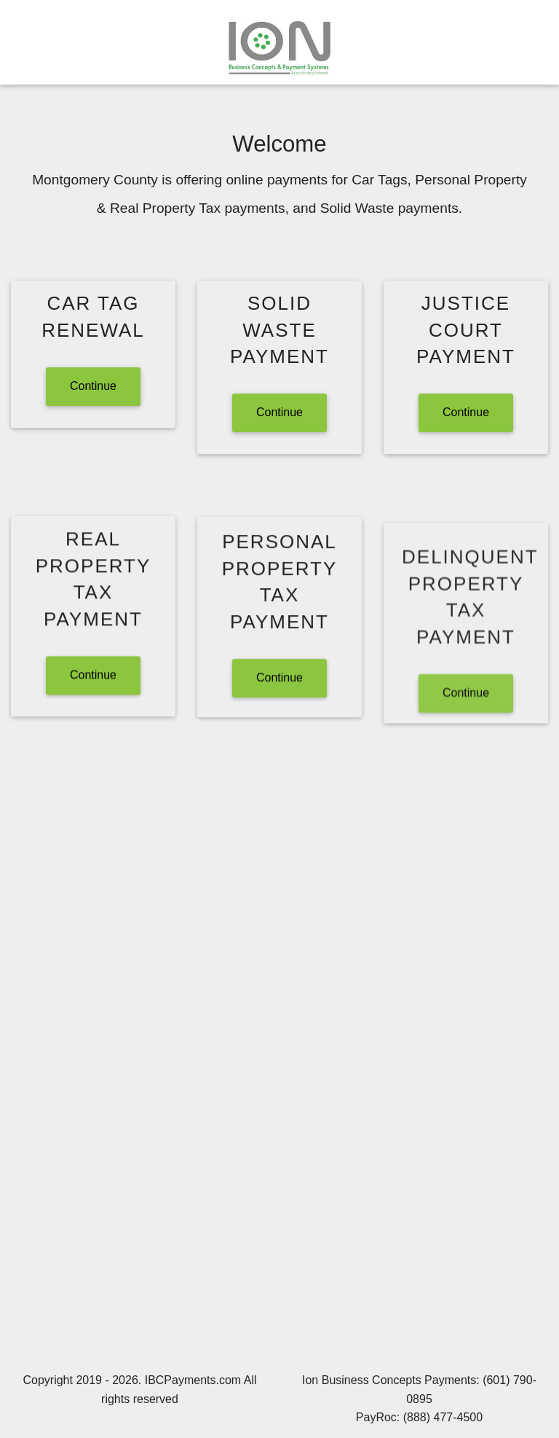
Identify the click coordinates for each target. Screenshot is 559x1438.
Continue (93, 386)
